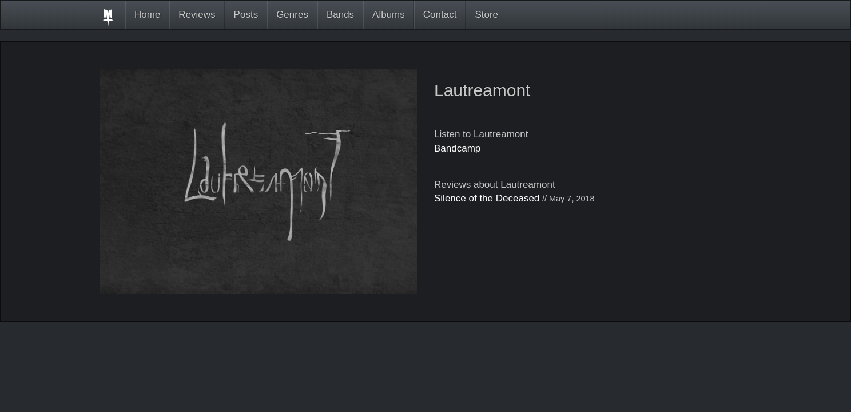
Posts (246, 14)
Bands (340, 14)
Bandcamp (457, 148)
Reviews (196, 14)
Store (486, 14)
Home (147, 14)
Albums (388, 14)
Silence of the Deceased (486, 198)
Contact (440, 14)
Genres (292, 14)
